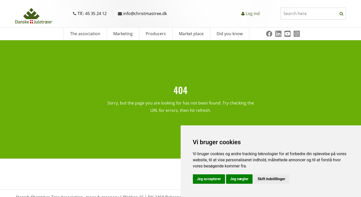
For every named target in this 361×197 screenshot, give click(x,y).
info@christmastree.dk (142, 13)
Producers (156, 33)
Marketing (123, 33)
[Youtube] (287, 34)
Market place (191, 33)
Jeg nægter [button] (239, 179)
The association (85, 33)
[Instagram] (296, 34)
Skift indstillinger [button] (271, 179)
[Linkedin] (278, 34)
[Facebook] (269, 34)
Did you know (230, 33)
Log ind (253, 13)
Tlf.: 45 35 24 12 (90, 13)
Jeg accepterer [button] (209, 179)
